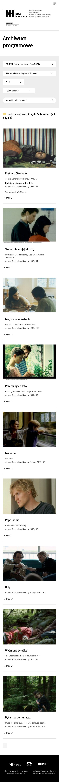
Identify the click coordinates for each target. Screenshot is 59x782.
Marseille (9, 459)
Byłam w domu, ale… (18, 717)
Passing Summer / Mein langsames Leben (23, 391)
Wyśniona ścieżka (16, 651)
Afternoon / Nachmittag (15, 525)
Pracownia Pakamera (48, 771)
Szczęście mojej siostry (19, 249)
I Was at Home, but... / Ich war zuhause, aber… (25, 723)
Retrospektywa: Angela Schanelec (15, 192)
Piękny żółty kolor (16, 173)
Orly (7, 587)
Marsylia (10, 453)
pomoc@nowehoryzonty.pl (15, 773)
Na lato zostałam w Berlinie (19, 183)
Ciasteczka (37, 773)
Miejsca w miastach (17, 319)
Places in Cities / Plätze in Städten (20, 325)
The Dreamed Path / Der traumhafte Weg (23, 656)
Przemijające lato (16, 386)
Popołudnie (12, 520)
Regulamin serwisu (49, 773)
